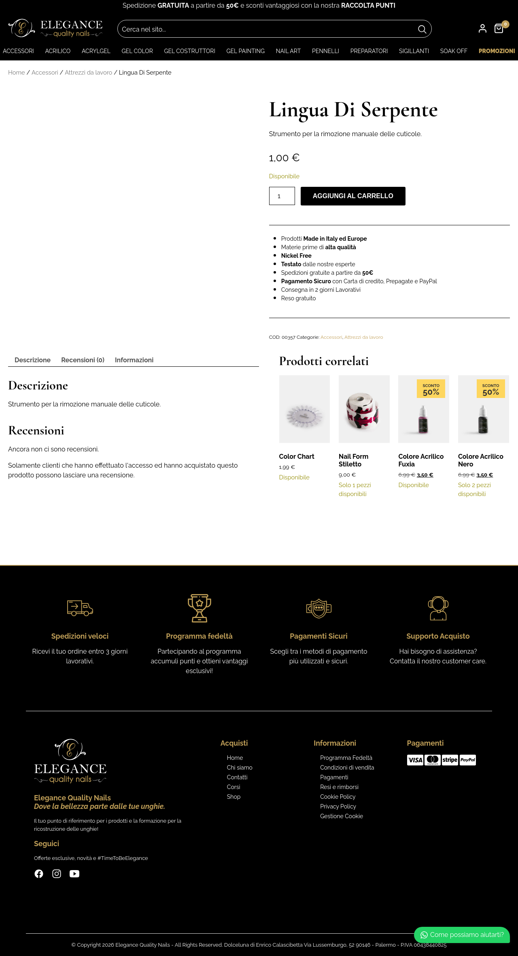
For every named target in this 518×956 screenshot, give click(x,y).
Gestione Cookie (341, 816)
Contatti (237, 777)
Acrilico (57, 51)
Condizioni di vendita (347, 767)
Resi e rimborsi (339, 787)
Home (16, 72)
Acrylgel (96, 51)
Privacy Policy (338, 806)
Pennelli (325, 51)
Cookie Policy (337, 796)
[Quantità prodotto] (282, 196)
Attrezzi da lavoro (88, 72)
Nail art (288, 51)
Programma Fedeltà (346, 758)
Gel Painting (246, 51)
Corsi (233, 787)
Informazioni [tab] (134, 360)
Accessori (18, 51)
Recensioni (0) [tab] (82, 360)
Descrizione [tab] (33, 360)
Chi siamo (240, 767)
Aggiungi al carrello (353, 195)
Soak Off (454, 51)
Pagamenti (334, 777)
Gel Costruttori (189, 51)
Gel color (137, 51)
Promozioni (497, 51)
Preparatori (369, 51)
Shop (234, 796)
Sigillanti (414, 51)
